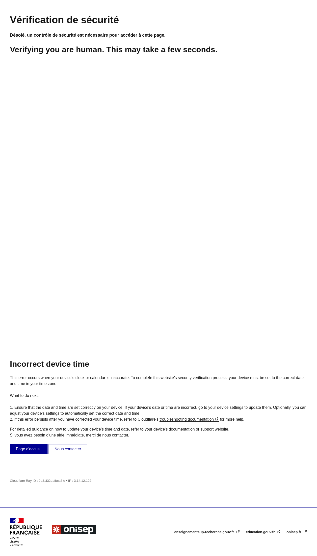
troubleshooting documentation (186, 419)
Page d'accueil (29, 449)
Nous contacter (67, 449)
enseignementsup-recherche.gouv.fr (204, 532)
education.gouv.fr (261, 532)
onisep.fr (294, 532)
